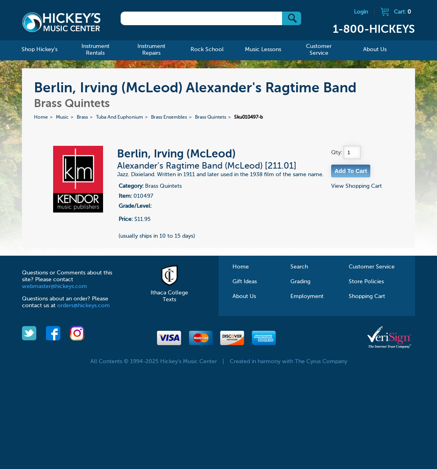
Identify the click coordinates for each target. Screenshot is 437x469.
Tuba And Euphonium (119, 117)
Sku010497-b (248, 117)
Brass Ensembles (169, 117)
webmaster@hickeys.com (54, 286)
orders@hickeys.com (83, 305)
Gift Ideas (244, 281)
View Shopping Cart (356, 186)
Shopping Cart (367, 296)
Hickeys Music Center (61, 22)
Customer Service (372, 267)
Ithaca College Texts (169, 292)
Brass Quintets (210, 117)
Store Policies (366, 281)
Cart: (402, 12)
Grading (300, 281)
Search (299, 267)
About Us (244, 296)
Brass (82, 117)
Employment (307, 296)
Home (41, 117)
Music (62, 117)
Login (361, 12)
